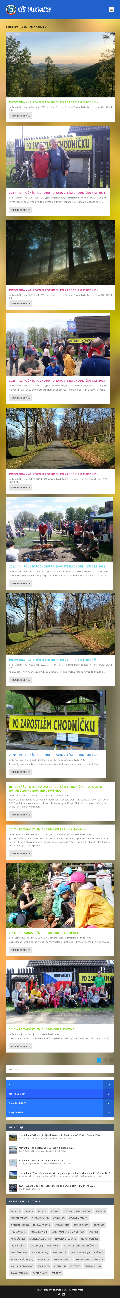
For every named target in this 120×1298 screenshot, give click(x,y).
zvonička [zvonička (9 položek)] (40, 1273)
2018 (46, 795)
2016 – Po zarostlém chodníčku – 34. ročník (43, 933)
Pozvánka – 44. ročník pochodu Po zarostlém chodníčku (54, 102)
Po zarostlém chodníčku (75, 107)
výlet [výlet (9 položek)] (75, 1266)
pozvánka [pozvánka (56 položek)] (19, 1252)
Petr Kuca (19, 759)
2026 (34, 1138)
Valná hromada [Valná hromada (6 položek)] (22, 1266)
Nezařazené (42, 1163)
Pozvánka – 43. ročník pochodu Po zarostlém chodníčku (54, 290)
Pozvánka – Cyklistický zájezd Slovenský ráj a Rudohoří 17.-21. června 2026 (59, 1135)
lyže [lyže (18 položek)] (93, 1231)
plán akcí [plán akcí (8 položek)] (18, 1245)
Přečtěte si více (20, 115)
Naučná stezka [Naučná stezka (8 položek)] (66, 1238)
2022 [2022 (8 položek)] (29, 1211)
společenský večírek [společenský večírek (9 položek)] (89, 1259)
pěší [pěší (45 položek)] (98, 1252)
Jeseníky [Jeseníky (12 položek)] (62, 1225)
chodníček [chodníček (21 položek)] (40, 1218)
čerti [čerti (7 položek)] (56, 1273)
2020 (40, 759)
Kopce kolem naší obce (47, 1176)
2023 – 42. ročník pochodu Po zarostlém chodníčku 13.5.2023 (57, 380)
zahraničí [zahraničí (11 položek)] (93, 1266)
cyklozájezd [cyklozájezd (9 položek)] (78, 1218)
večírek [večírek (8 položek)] (44, 1266)
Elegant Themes (52, 1289)
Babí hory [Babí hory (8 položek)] (83, 1211)
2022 (44, 571)
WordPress (77, 1289)
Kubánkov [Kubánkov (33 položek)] (39, 1231)
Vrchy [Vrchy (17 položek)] (60, 1266)
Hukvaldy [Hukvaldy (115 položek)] (41, 1225)
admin (17, 1034)
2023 (43, 385)
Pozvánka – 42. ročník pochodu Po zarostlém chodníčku (54, 474)
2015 (37, 1034)
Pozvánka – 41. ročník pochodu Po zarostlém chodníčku (54, 660)
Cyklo (45, 1138)
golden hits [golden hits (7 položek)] (20, 1225)
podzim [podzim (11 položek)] (36, 1245)
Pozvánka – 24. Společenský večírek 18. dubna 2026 (46, 1147)
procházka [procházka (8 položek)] (40, 1252)
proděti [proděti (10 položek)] (59, 1252)
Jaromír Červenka (22, 795)
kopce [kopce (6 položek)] (99, 1225)
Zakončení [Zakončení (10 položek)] (19, 1273)
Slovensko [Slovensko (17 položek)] (62, 1259)
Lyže (39, 1189)
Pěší (62, 107)
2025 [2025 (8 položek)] (67, 1211)
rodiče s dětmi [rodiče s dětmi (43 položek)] (22, 1259)
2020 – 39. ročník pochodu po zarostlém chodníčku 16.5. (53, 755)
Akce (40, 1138)
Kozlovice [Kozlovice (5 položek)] (18, 1231)
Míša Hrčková (21, 107)
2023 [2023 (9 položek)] (42, 1211)
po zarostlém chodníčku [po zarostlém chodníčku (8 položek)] (80, 1245)
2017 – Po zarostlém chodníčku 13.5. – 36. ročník (47, 829)
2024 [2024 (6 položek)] (55, 1211)
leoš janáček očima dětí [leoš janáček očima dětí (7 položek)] (68, 1231)
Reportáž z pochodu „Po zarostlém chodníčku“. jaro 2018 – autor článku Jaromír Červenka (56, 788)
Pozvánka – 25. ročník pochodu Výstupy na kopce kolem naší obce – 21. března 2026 (64, 1173)
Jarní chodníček (53, 107)
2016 (46, 937)
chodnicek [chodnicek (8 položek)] (19, 1218)
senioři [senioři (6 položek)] (43, 1259)
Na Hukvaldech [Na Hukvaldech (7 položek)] (40, 1238)
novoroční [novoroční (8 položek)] (89, 1238)
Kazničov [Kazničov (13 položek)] (81, 1225)
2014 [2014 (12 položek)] (15, 1211)
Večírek (64, 1151)
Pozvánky (91, 107)
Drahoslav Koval (22, 834)
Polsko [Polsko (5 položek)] (53, 1245)
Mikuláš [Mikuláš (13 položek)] (18, 1238)
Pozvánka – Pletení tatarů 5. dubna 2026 (40, 1160)
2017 (46, 834)
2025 (43, 107)
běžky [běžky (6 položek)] (100, 1211)
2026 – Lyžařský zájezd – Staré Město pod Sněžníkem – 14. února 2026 (56, 1185)
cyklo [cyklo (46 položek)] (59, 1218)
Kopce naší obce (65, 1176)
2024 (43, 197)
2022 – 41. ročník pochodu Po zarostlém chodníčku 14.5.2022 (57, 566)
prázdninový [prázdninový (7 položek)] (80, 1252)
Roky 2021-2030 (103, 107)
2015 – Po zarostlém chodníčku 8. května (42, 1029)
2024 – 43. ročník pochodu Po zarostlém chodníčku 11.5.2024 (57, 193)
